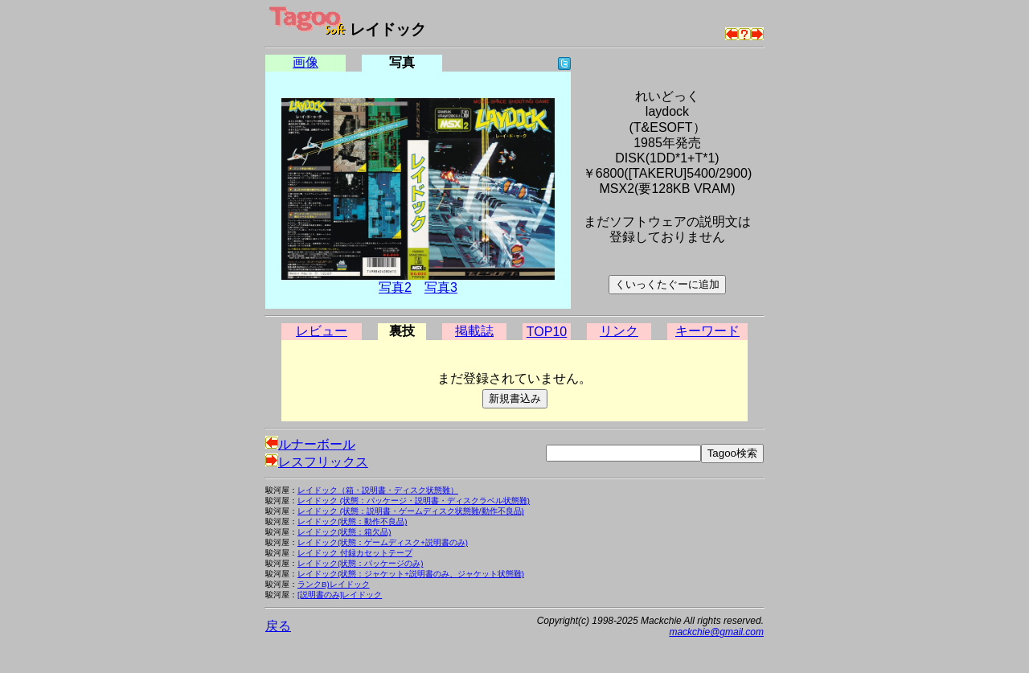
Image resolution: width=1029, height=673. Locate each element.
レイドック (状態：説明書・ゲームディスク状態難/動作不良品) (410, 511)
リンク (619, 331)
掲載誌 (474, 331)
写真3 (440, 287)
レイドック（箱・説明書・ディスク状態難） (377, 490)
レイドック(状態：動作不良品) (352, 521)
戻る (278, 626)
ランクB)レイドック (333, 584)
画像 (305, 62)
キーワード (707, 331)
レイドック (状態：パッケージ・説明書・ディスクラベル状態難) (413, 500)
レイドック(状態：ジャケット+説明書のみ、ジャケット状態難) (410, 573)
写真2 (395, 287)
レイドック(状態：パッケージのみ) (360, 563)
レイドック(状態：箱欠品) (344, 531)
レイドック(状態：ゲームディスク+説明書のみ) (382, 542)
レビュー (321, 331)
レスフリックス (316, 462)
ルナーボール (310, 444)
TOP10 (547, 332)
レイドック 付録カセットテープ (354, 552)
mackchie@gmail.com (716, 632)
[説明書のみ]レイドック (339, 594)
